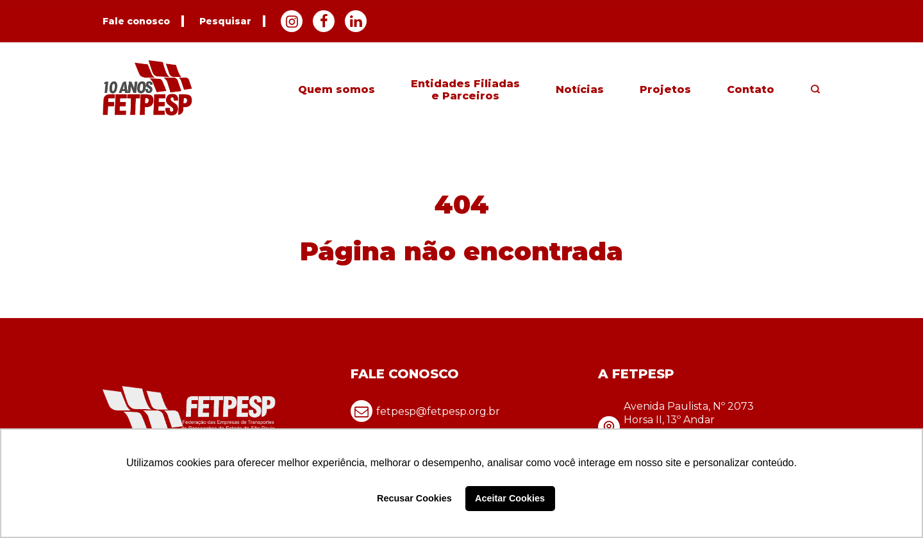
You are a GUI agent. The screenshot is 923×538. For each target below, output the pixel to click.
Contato (750, 89)
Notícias (580, 89)
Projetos (665, 89)
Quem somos (336, 89)
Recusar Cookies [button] (414, 498)
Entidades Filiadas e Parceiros (465, 90)
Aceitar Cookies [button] (510, 498)
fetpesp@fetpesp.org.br (425, 411)
